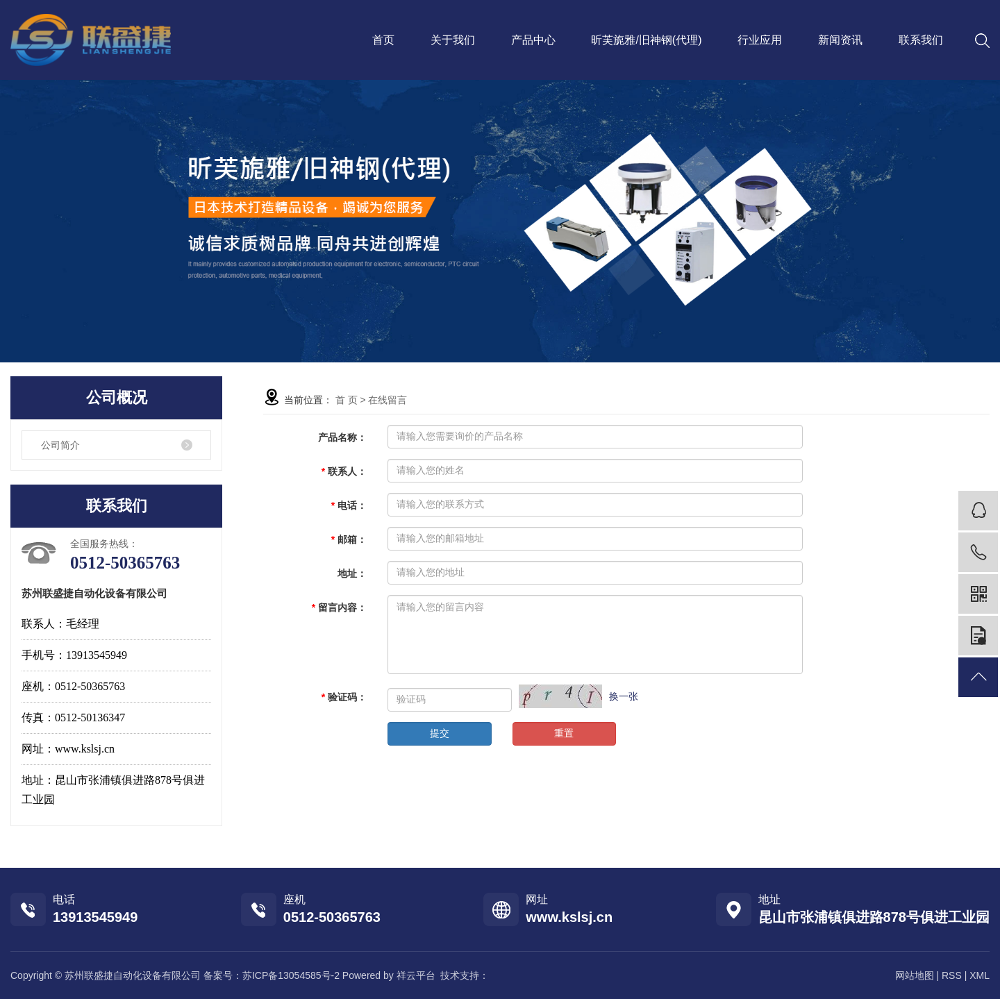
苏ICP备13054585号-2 (291, 975)
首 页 (346, 399)
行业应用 (760, 40)
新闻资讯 (840, 40)
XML (979, 975)
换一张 (623, 696)
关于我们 (453, 40)
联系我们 (921, 40)
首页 (383, 40)
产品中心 (533, 40)
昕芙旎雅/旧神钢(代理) (646, 40)
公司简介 (60, 445)
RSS (952, 975)
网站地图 (914, 975)
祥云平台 (416, 975)
